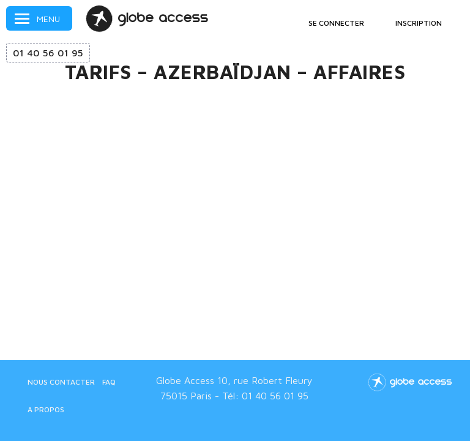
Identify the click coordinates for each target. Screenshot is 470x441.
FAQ (109, 381)
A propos (46, 409)
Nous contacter (61, 381)
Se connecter (336, 23)
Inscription (418, 23)
